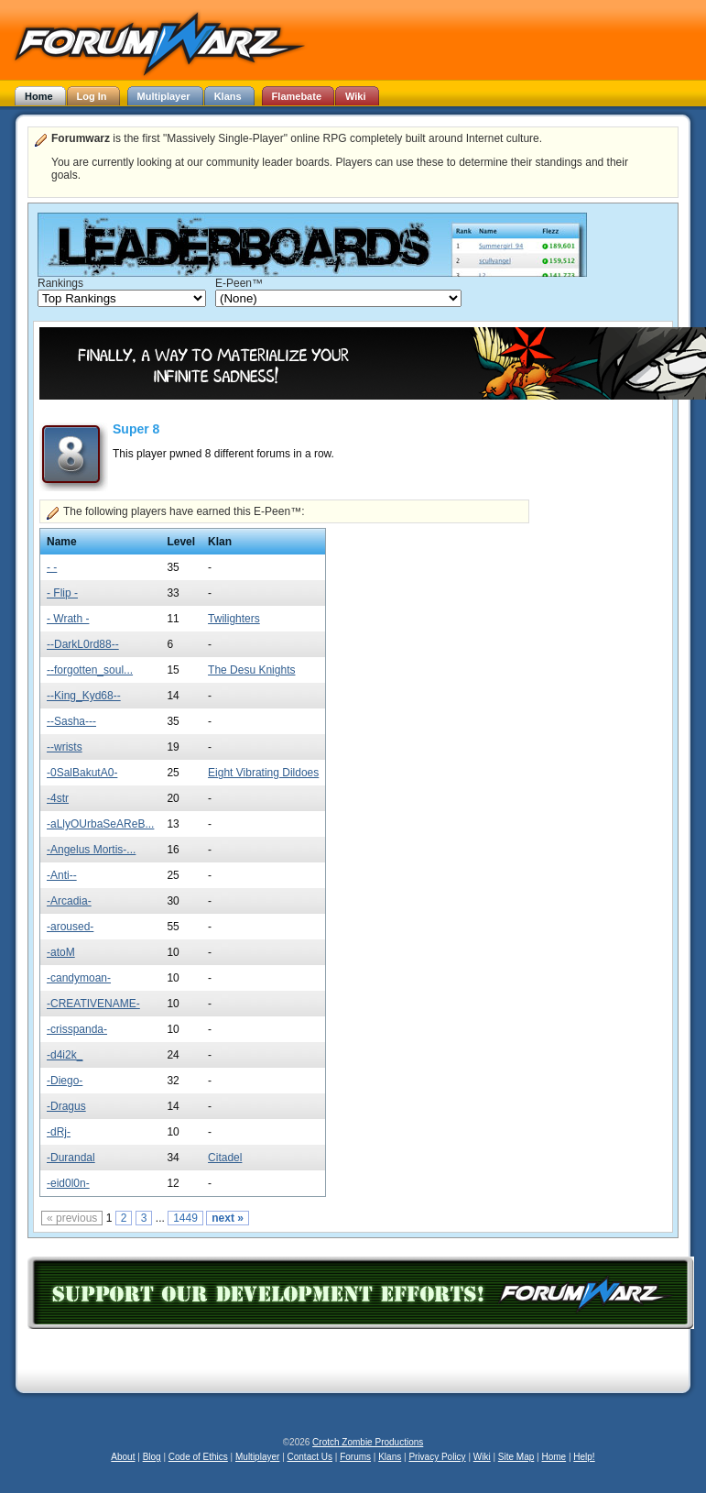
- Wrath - (68, 618)
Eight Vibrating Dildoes (263, 772)
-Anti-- (62, 875)
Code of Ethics (198, 1457)
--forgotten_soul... (90, 670)
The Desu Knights (251, 670)
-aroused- (70, 926)
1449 (185, 1218)
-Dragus (66, 1106)
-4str (58, 798)
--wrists (64, 747)
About (123, 1457)
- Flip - (62, 593)
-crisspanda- (77, 1029)
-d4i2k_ (64, 1054)
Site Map (516, 1457)
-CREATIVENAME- (93, 1003)
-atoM (61, 952)
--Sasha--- (71, 721)
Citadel (225, 1157)
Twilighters (234, 618)
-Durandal (71, 1157)
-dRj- (59, 1131)
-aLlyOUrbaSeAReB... (100, 824)
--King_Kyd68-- (84, 695)
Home (553, 1457)
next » (228, 1218)
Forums (355, 1457)
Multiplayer (257, 1457)
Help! (583, 1457)
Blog (152, 1457)
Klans (389, 1457)
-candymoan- (79, 978)
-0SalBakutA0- (82, 772)
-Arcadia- (69, 901)
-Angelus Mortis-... (91, 849)
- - (52, 567)
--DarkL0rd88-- (83, 644)
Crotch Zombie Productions (367, 1442)
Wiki (482, 1457)
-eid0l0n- (68, 1183)
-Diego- (64, 1080)
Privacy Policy (436, 1457)
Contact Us (310, 1457)
